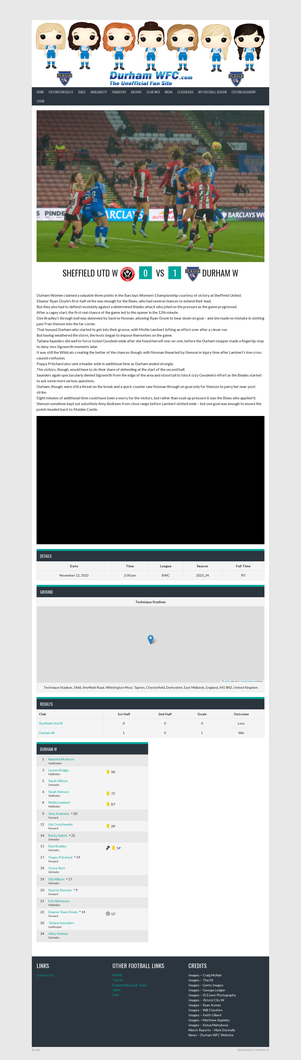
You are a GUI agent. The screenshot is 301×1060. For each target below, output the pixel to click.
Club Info (153, 91)
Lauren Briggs (58, 770)
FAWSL (118, 975)
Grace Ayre (56, 868)
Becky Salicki (57, 835)
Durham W (47, 733)
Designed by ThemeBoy (253, 1049)
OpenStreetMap (247, 681)
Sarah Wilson (58, 781)
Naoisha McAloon (61, 759)
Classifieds (185, 91)
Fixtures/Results (61, 91)
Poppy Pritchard (60, 857)
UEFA (117, 990)
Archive (136, 91)
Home (40, 91)
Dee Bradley (57, 846)
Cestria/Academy (243, 91)
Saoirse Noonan (60, 890)
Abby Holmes (58, 933)
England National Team (129, 985)
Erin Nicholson (59, 901)
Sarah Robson (58, 792)
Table (82, 91)
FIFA (116, 995)
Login (40, 100)
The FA (118, 980)
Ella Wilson (56, 879)
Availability (98, 91)
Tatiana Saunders (61, 923)
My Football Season (212, 91)
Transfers (119, 91)
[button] (151, 640)
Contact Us (45, 975)
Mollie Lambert (59, 802)
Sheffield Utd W (51, 723)
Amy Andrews (58, 814)
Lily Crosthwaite (60, 824)
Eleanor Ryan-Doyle (62, 912)
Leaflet (226, 681)
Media (169, 91)
